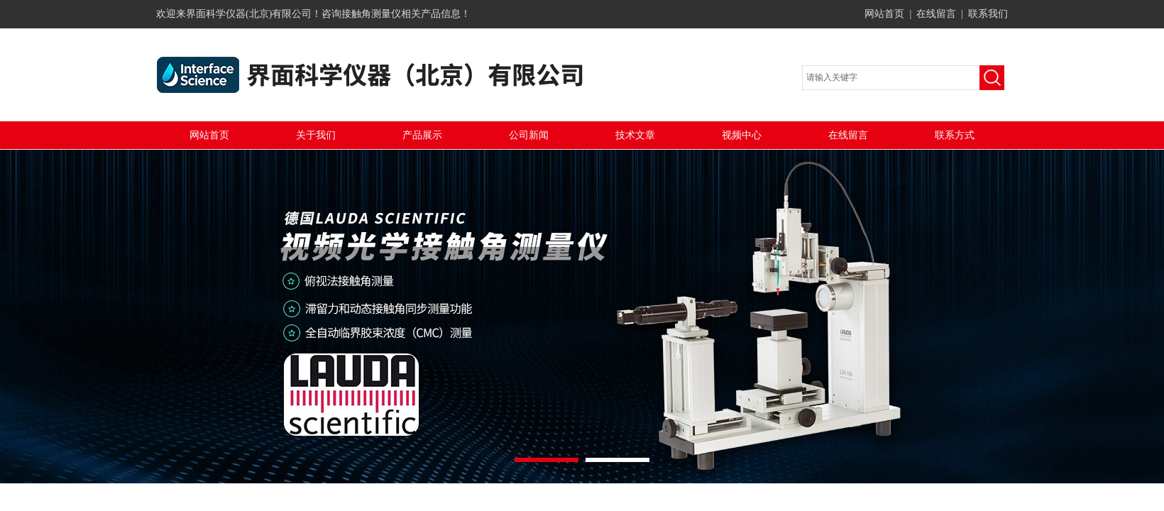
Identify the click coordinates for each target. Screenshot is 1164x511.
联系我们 (988, 14)
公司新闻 (529, 135)
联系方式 (954, 135)
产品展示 (422, 135)
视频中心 (742, 135)
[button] (546, 460)
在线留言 (936, 14)
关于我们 (316, 135)
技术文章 (635, 135)
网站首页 (884, 14)
